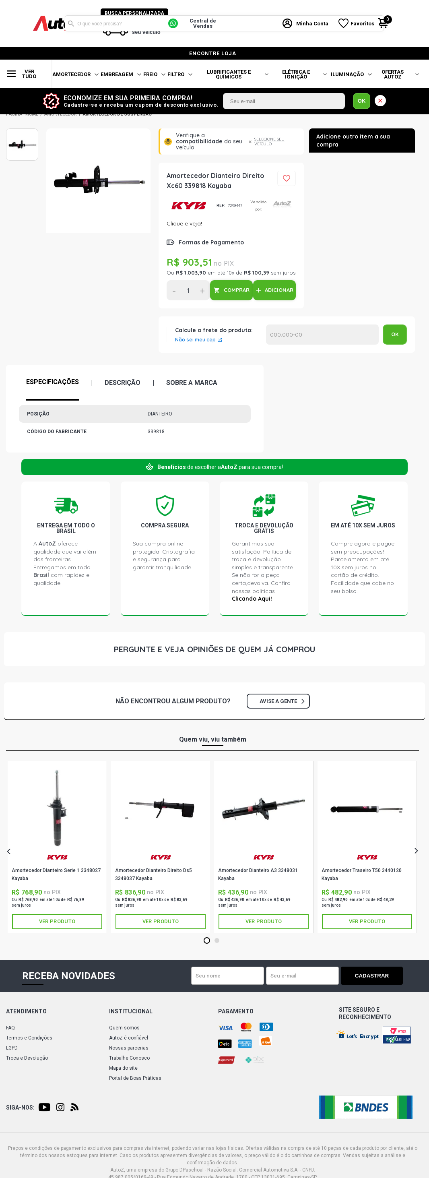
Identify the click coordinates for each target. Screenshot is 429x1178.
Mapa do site (123, 1068)
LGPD (12, 1048)
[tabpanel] (57, 847)
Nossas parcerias (128, 1048)
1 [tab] (206, 941)
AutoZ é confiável (128, 1038)
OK (362, 101)
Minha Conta (313, 24)
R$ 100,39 (256, 272)
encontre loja (212, 53)
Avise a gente (282, 701)
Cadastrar (375, 976)
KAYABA (188, 205)
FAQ (10, 1028)
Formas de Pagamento (211, 242)
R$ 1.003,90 (191, 272)
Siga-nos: (20, 1107)
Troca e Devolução (27, 1058)
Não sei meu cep (195, 339)
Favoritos (363, 24)
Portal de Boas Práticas (135, 1078)
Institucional (131, 1011)
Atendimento (26, 1011)
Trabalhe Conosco (129, 1058)
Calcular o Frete (322, 334)
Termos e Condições (29, 1038)
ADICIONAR (279, 290)
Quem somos (124, 1028)
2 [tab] (216, 941)
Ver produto (57, 921)
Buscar (71, 23)
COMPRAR (237, 290)
